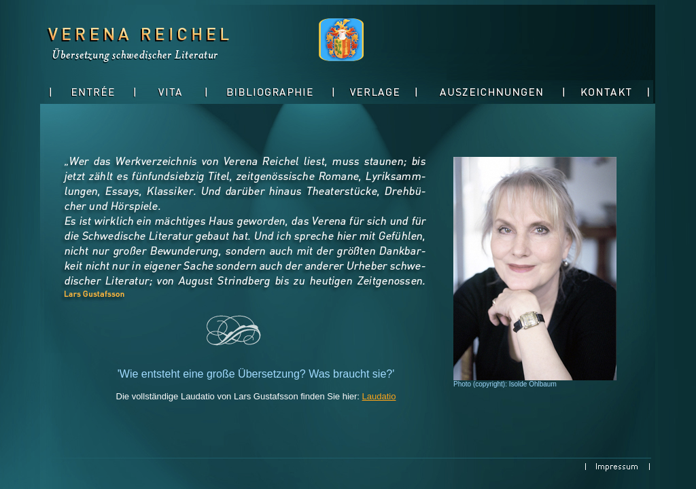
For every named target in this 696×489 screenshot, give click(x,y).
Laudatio (379, 396)
